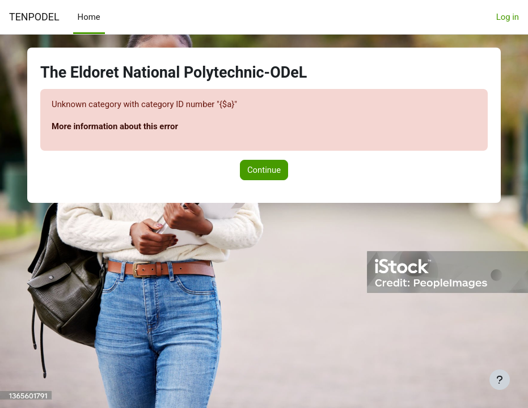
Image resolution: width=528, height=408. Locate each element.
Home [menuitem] (89, 17)
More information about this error (115, 126)
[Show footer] (499, 379)
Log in (507, 17)
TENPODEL (34, 17)
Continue (264, 170)
